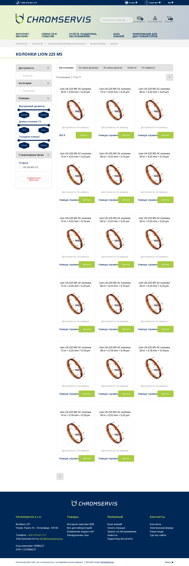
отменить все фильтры (34, 179)
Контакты (155, 524)
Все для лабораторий (79, 527)
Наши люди (156, 531)
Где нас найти (158, 535)
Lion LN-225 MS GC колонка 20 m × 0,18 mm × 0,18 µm (154, 349)
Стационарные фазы (31, 154)
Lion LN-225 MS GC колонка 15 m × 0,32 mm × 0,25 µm (75, 155)
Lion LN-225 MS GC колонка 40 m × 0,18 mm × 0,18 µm (114, 349)
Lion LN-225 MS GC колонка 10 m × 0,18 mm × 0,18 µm (75, 413)
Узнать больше (116, 527)
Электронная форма (161, 527)
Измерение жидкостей (80, 531)
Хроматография (98, 43)
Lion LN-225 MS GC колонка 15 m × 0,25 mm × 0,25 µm (75, 284)
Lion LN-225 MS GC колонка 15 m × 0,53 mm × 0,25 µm (114, 90)
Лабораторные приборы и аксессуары (67, 43)
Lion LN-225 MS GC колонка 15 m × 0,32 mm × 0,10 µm (75, 219)
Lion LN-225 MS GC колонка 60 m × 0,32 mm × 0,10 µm (114, 155)
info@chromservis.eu (51, 538)
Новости (112, 535)
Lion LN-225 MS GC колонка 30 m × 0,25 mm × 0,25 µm (154, 219)
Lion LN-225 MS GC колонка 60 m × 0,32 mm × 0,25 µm (154, 90)
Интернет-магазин (23, 35)
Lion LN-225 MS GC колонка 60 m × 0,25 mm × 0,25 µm (114, 219)
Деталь (126, 135)
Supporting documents (120, 538)
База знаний (118, 35)
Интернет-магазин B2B (80, 524)
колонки (114, 43)
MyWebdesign (107, 562)
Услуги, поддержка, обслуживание (83, 35)
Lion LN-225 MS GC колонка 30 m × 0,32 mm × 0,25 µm (114, 413)
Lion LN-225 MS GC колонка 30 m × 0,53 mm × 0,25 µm (75, 90)
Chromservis (22, 43)
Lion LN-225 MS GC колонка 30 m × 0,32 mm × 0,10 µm (154, 155)
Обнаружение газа (78, 535)
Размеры (24, 98)
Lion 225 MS (37, 43)
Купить (83, 135)
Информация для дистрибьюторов (145, 35)
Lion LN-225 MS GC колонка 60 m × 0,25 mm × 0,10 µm (114, 284)
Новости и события (49, 35)
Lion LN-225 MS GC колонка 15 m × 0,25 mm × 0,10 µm (75, 349)
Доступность (26, 67)
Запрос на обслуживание (121, 531)
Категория (25, 83)
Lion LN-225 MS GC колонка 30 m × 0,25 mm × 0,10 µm (154, 284)
